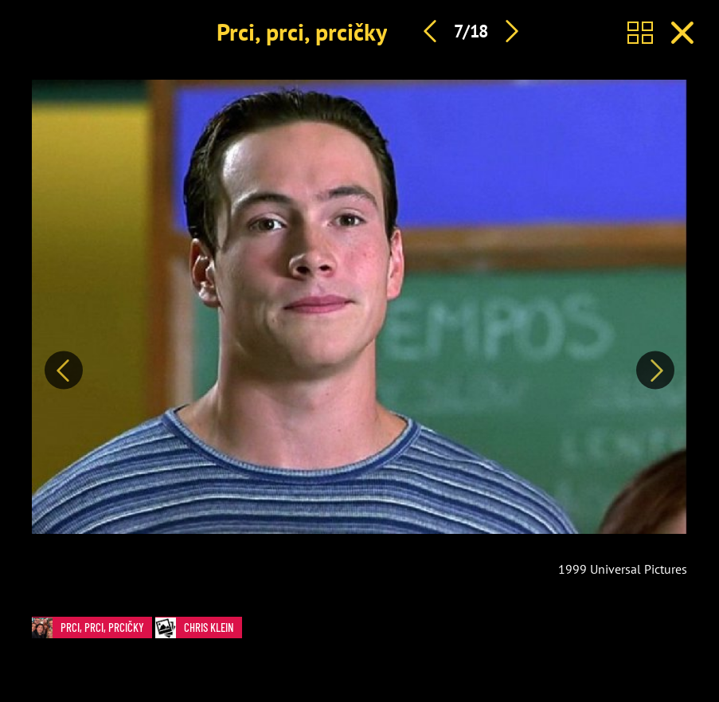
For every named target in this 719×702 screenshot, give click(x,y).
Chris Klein (198, 627)
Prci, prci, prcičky (302, 31)
